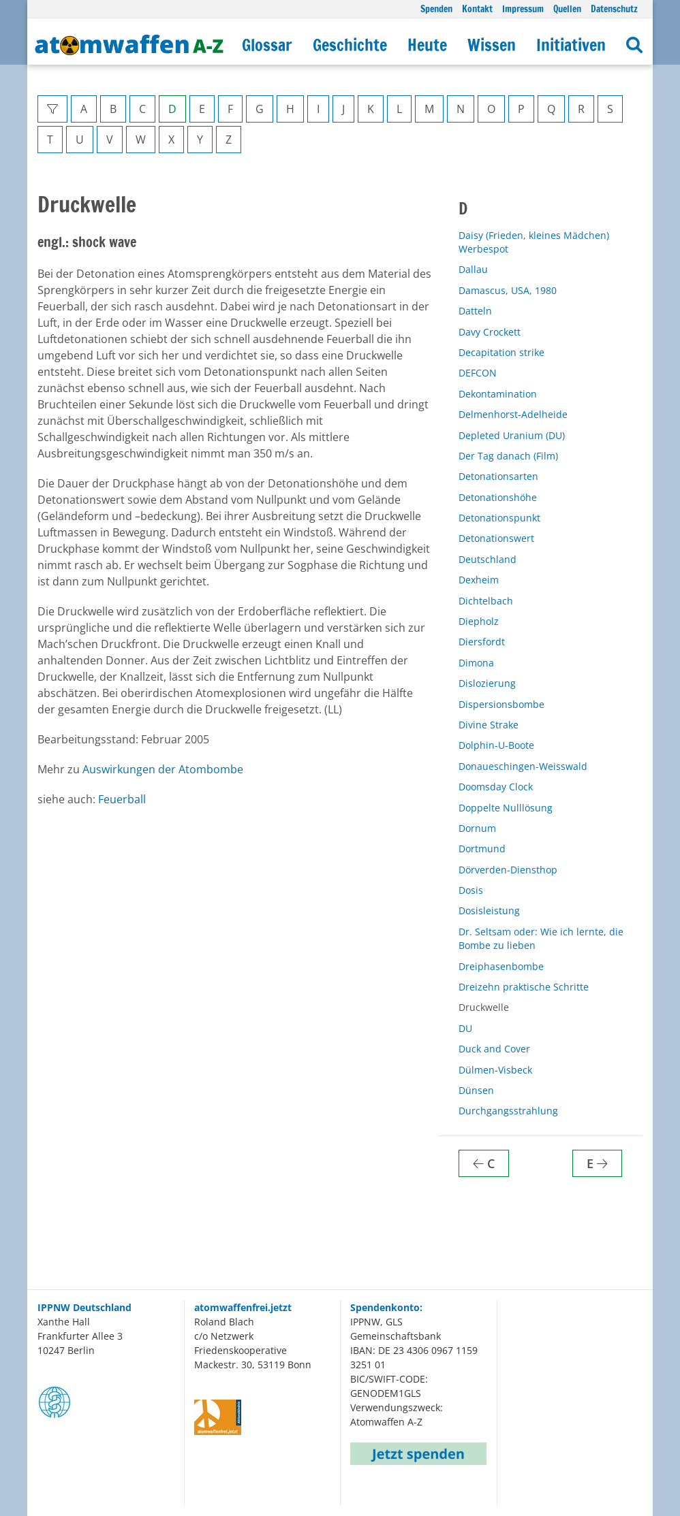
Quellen (567, 8)
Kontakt (477, 8)
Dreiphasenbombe (501, 966)
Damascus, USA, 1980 (508, 290)
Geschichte (350, 45)
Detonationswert (496, 538)
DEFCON (478, 372)
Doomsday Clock (496, 786)
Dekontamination (498, 393)
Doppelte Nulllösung (506, 807)
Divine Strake (489, 724)
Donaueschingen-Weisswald (523, 766)
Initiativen (571, 45)
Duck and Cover (494, 1048)
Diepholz (479, 621)
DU (465, 1028)
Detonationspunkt (499, 517)
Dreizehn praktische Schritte (524, 986)
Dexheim (479, 579)
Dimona (476, 662)
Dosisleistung (489, 910)
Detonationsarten (498, 476)
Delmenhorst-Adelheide (513, 414)
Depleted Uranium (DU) (512, 435)
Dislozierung (487, 683)
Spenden (436, 8)
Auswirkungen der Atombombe (162, 769)
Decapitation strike (501, 352)
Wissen (491, 45)
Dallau (473, 269)
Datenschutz (614, 8)
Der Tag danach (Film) (508, 455)
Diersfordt (482, 641)
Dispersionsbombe (501, 704)
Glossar (267, 45)
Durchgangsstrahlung (508, 1110)
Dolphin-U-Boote (496, 745)
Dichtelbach (486, 600)
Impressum (523, 8)
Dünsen (476, 1090)
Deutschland (487, 559)
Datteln (475, 310)
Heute (427, 45)
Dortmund (482, 848)
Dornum (477, 828)
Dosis (471, 890)
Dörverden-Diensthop (508, 869)
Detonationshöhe (498, 497)
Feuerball (122, 799)
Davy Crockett (490, 331)
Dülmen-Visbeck (495, 1069)
